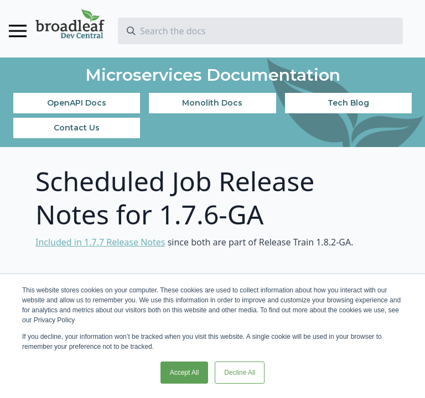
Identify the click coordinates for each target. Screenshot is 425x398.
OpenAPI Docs (76, 103)
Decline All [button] (239, 372)
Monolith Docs (212, 103)
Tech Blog (348, 103)
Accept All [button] (184, 372)
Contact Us (77, 128)
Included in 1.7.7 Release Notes (100, 242)
